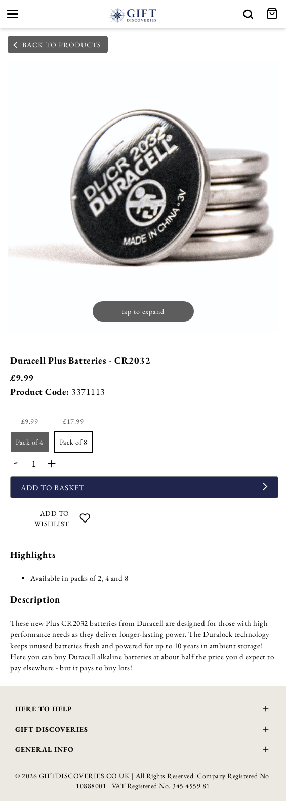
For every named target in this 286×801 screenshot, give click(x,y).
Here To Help (143, 710)
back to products (57, 44)
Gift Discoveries (143, 730)
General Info (143, 750)
